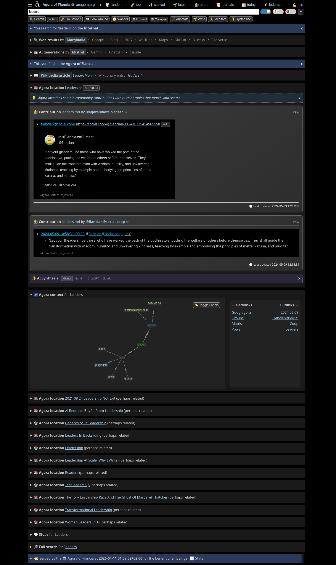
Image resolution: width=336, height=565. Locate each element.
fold (165, 124)
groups (238, 318)
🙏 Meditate (218, 19)
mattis (237, 323)
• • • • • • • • (131, 40)
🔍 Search (36, 19)
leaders (133, 75)
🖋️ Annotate (180, 19)
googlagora (241, 312)
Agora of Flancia (81, 558)
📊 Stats (196, 558)
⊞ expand (140, 19)
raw (296, 112)
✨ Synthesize (241, 19)
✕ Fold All (91, 88)
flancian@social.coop (58, 124)
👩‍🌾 (36, 112)
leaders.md (71, 112)
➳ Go (52, 19)
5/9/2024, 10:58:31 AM (60, 185)
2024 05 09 (289, 312)
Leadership (81, 75)
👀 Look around (97, 19)
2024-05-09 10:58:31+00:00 (63, 233)
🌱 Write (199, 19)
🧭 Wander (120, 19)
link (127, 233)
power (237, 329)
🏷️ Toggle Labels (207, 305)
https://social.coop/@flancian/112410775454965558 (118, 124)
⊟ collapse (159, 19)
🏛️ (64, 558)
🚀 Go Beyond (71, 19)
